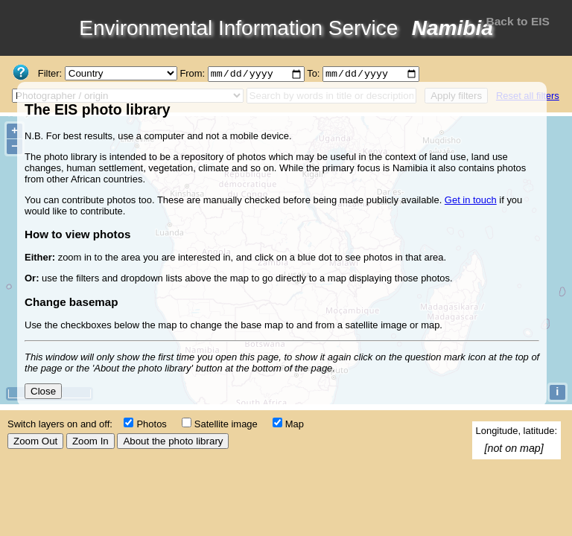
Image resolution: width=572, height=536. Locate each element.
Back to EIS (518, 21)
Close (43, 391)
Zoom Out (35, 441)
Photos (151, 424)
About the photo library (173, 441)
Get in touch (471, 199)
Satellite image (226, 424)
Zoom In (90, 441)
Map (294, 424)
